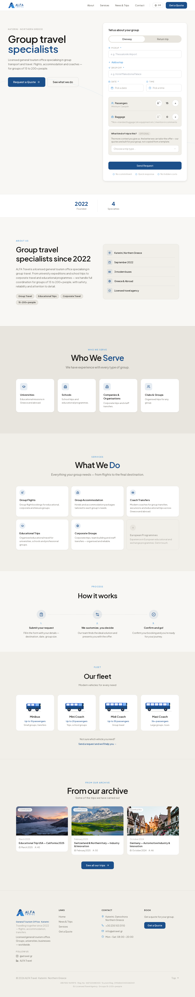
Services (104, 5)
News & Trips (122, 5)
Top (175, 977)
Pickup (115, 48)
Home (62, 916)
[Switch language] (158, 5)
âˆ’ (159, 103)
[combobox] (145, 148)
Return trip (163, 39)
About (90, 5)
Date (114, 81)
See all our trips (97, 865)
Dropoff (116, 68)
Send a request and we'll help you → (97, 743)
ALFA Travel (24, 960)
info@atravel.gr (114, 931)
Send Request (145, 165)
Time (150, 81)
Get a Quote (176, 5)
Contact (139, 5)
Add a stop (116, 62)
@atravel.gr (24, 955)
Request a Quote (26, 82)
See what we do (63, 82)
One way (127, 39)
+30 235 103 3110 (115, 925)
